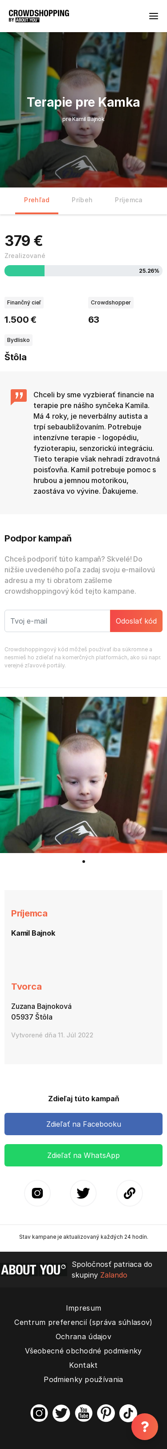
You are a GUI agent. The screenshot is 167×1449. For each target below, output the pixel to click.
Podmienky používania (83, 1379)
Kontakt (83, 1365)
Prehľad (36, 200)
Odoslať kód (136, 620)
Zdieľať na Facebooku (83, 1124)
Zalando (113, 1274)
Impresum (83, 1307)
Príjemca (129, 200)
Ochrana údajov (83, 1336)
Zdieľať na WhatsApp (83, 1155)
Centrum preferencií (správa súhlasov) (83, 1322)
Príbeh (82, 200)
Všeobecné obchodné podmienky (83, 1350)
